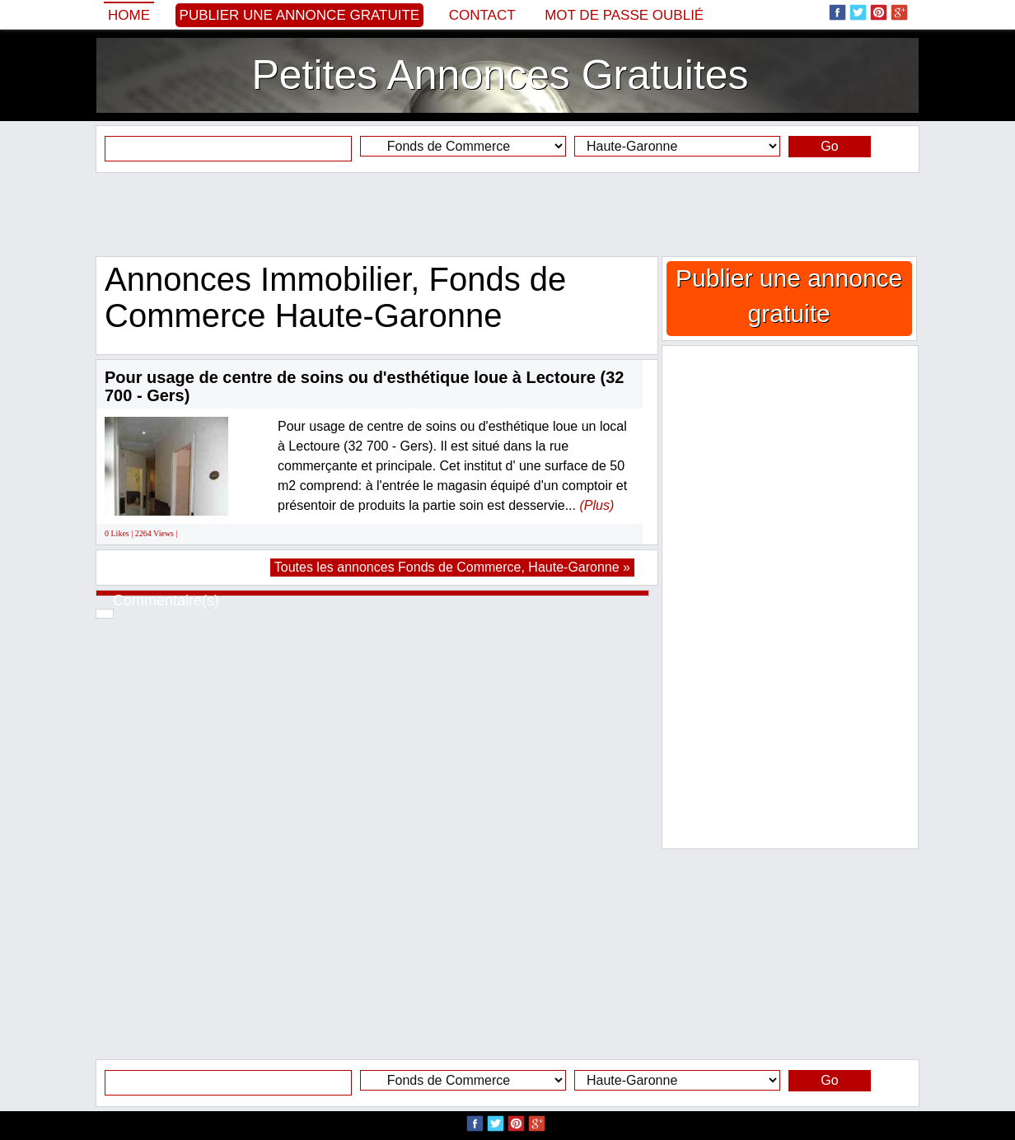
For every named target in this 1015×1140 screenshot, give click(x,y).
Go (829, 146)
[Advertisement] (507, 214)
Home (129, 15)
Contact (482, 15)
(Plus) (596, 505)
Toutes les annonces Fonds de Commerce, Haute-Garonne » (452, 567)
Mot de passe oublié (624, 15)
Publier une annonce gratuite (300, 15)
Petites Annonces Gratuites (499, 75)
